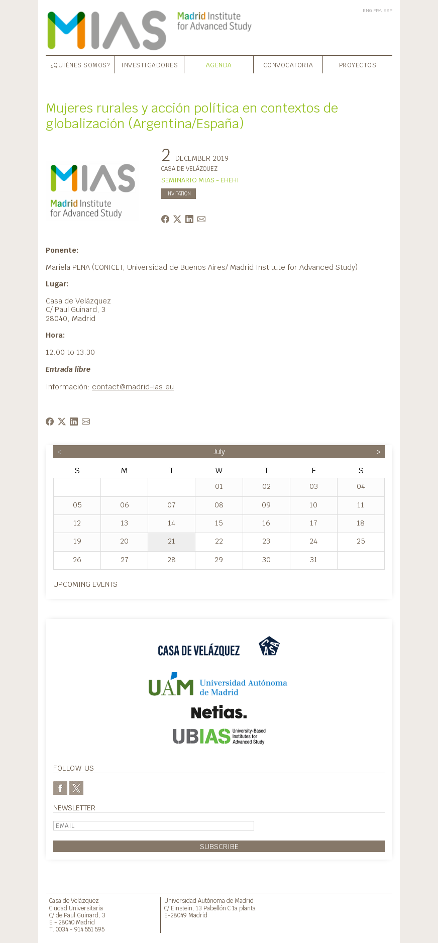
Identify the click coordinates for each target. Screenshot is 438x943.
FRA (377, 10)
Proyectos (358, 65)
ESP (387, 10)
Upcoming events (85, 584)
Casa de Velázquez (74, 900)
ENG (367, 10)
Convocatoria (288, 65)
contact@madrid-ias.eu (133, 386)
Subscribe (219, 846)
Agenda (219, 65)
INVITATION (178, 193)
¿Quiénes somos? (80, 65)
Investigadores (149, 65)
